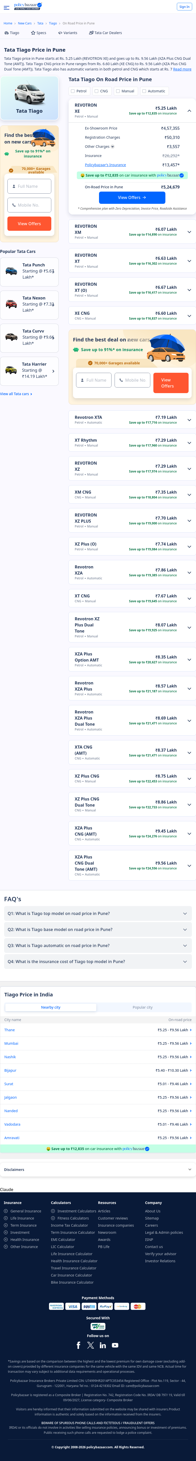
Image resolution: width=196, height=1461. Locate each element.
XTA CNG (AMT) (83, 750)
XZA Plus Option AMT (87, 657)
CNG (103, 91)
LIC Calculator (62, 1246)
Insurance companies (116, 1225)
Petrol (80, 91)
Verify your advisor (161, 1253)
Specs (38, 32)
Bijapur (10, 1070)
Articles (104, 1211)
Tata (40, 23)
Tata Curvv (33, 331)
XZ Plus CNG (87, 776)
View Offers (129, 197)
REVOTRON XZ (86, 466)
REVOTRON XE (86, 108)
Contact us (154, 1246)
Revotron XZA (84, 570)
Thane (9, 1029)
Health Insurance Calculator (74, 1260)
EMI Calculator (63, 1239)
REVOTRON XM (86, 229)
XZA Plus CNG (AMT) (85, 831)
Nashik (10, 1056)
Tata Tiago (29, 110)
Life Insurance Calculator (72, 1253)
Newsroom (107, 1232)
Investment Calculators (77, 1211)
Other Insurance (24, 1246)
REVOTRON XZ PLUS (86, 518)
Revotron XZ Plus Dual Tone (87, 625)
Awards (104, 1239)
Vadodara (12, 1124)
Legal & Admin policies (164, 1232)
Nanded (11, 1110)
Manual (127, 91)
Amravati (11, 1137)
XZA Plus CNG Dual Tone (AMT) (86, 863)
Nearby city (50, 1007)
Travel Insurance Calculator (73, 1268)
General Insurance (25, 1211)
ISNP (149, 1239)
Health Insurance (24, 1239)
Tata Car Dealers (105, 32)
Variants (67, 32)
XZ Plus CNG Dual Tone (87, 802)
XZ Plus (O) (85, 544)
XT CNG (82, 596)
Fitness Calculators (73, 1218)
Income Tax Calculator (69, 1225)
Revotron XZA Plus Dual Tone (85, 718)
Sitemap (152, 1218)
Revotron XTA (88, 417)
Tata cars (21, 394)
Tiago (53, 23)
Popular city (143, 1007)
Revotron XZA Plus (84, 686)
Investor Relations (160, 1260)
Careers (151, 1225)
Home (8, 23)
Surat (8, 1083)
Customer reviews (113, 1218)
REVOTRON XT (86, 258)
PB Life (103, 1246)
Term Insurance (23, 1225)
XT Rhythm (86, 440)
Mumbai (11, 1043)
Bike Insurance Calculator (72, 1282)
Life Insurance (22, 1218)
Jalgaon (10, 1097)
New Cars (25, 23)
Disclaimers (14, 1169)
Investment (20, 1232)
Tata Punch (33, 265)
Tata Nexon (33, 298)
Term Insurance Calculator (73, 1232)
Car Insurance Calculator (71, 1275)
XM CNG (83, 492)
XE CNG (82, 313)
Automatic (155, 91)
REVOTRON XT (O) (86, 287)
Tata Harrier (34, 364)
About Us (153, 1211)
